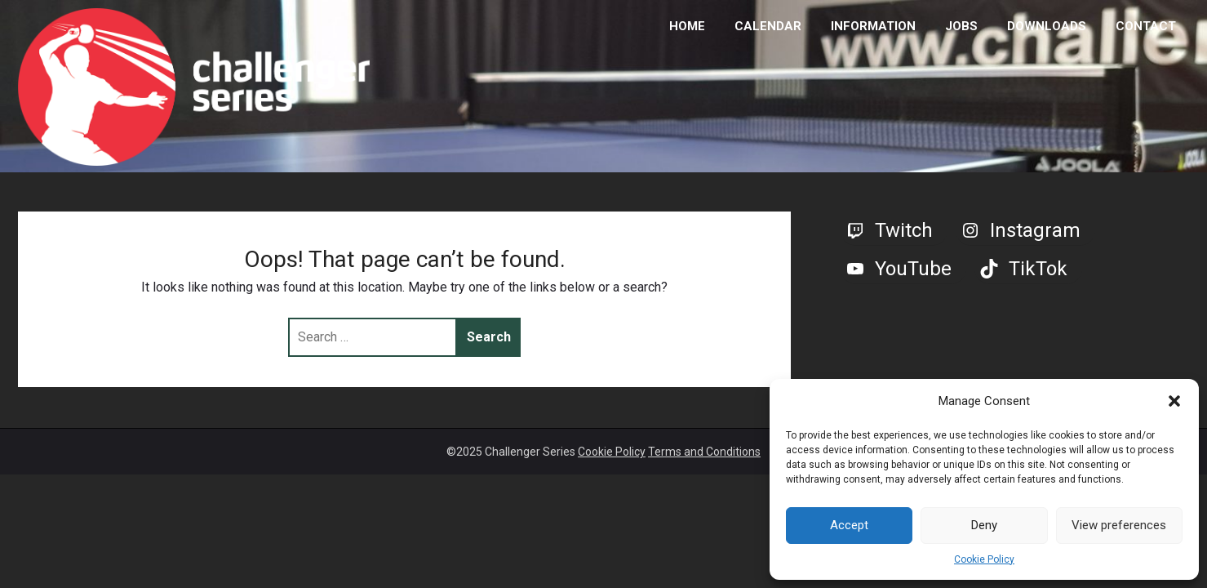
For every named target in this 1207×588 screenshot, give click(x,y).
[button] (1174, 401)
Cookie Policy (984, 559)
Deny (984, 525)
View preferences (1119, 525)
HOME (687, 26)
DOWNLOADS (1046, 26)
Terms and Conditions (704, 451)
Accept (849, 525)
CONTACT (1146, 26)
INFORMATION (873, 26)
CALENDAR (767, 26)
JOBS (961, 26)
